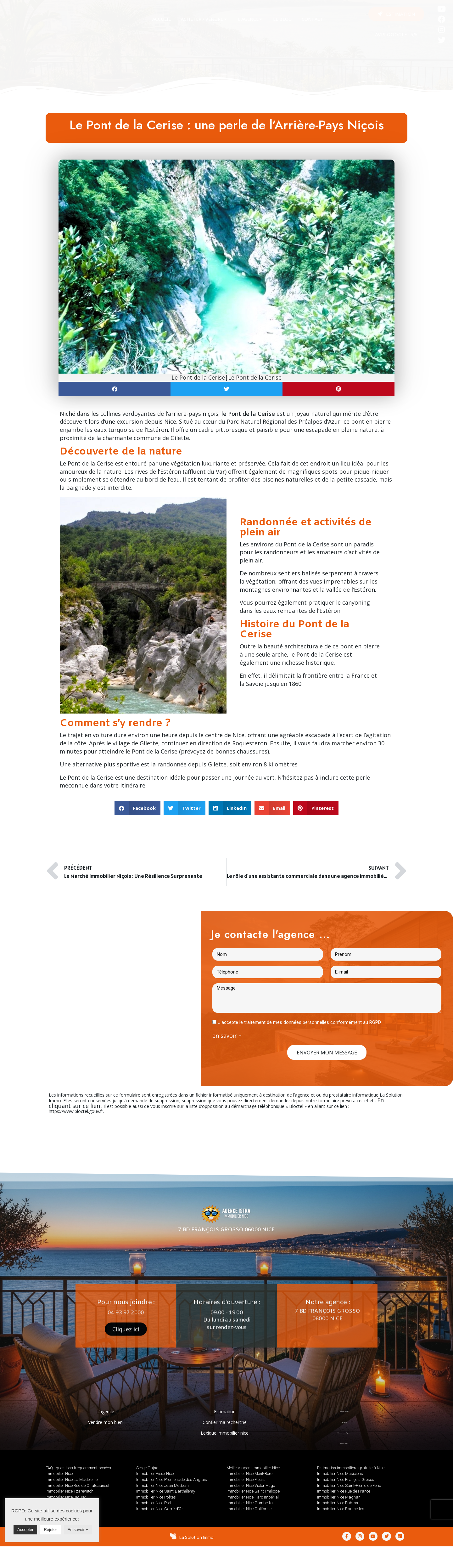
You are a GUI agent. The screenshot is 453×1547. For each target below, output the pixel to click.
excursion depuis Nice (146, 421)
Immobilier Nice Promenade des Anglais (171, 1479)
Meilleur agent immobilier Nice (253, 1467)
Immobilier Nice (59, 1473)
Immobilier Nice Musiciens (340, 1473)
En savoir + (78, 1529)
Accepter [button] (25, 1529)
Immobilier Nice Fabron (337, 1502)
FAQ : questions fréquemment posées (78, 1467)
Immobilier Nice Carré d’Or (159, 1508)
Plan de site (344, 1422)
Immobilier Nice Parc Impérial (252, 1497)
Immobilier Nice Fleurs (246, 1479)
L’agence (105, 1411)
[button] (396, 14)
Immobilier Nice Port (153, 1502)
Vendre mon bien (105, 1422)
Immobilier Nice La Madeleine (72, 1479)
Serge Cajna (147, 1467)
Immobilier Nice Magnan (339, 1497)
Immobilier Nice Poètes (156, 1497)
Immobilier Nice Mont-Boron (250, 1473)
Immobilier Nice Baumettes (340, 1508)
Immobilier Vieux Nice (155, 1473)
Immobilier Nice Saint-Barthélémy (165, 1491)
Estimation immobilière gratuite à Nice (350, 1467)
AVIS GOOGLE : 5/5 (396, 35)
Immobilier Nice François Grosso (345, 1479)
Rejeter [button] (50, 1529)
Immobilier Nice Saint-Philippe (253, 1491)
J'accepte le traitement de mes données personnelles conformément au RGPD (299, 1022)
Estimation (225, 1411)
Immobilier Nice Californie (248, 1508)
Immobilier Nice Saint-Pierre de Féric (349, 1485)
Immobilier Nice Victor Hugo (250, 1485)
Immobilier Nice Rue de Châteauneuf (77, 1485)
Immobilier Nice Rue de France (343, 1491)
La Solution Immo (197, 1537)
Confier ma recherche (225, 1422)
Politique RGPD (344, 1444)
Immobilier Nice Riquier (66, 1497)
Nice (238, 735)
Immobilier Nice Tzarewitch (69, 1491)
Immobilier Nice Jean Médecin (162, 1485)
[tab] (161, 19)
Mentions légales (344, 1411)
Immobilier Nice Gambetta (249, 1502)
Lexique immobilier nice (225, 1433)
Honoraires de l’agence (344, 1433)
